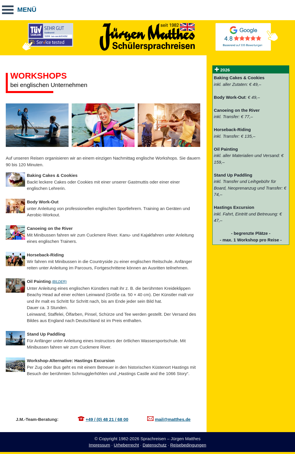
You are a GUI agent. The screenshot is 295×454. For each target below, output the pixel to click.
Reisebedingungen (188, 444)
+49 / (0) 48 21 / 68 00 (107, 419)
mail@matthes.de (173, 419)
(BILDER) (59, 282)
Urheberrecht (126, 444)
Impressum (99, 444)
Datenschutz (155, 444)
